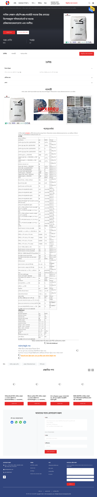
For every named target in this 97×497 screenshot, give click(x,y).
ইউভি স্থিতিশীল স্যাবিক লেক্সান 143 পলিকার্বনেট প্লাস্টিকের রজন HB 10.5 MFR (82, 397)
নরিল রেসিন (50, 468)
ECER (70, 493)
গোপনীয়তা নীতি (56, 491)
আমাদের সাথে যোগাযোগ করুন (36, 473)
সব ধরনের (50, 474)
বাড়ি (4, 8)
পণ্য (7, 8)
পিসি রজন (42, 364)
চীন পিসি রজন (28, 493)
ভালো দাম (9, 32)
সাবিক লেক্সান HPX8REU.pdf (52, 343)
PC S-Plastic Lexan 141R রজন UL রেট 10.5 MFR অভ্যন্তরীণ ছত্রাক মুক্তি (59, 397)
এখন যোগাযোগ (51, 451)
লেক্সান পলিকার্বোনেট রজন (29, 364)
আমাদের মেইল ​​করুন (23, 32)
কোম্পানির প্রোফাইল (34, 465)
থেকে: (46, 435)
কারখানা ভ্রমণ (32, 468)
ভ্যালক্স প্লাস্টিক (51, 471)
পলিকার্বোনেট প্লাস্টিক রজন (15, 8)
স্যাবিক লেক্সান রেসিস (14, 364)
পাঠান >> (70, 484)
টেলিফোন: (47, 443)
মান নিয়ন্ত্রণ (32, 471)
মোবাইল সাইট (47, 491)
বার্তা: (46, 417)
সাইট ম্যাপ (40, 491)
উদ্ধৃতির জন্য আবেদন (87, 53)
